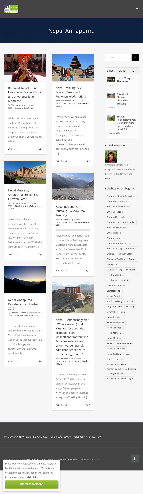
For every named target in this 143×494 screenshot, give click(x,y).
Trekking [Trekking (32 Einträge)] (119, 359)
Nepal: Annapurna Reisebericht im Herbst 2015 (23, 304)
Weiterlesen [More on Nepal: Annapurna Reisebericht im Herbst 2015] (13, 361)
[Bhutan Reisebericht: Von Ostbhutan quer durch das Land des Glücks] (111, 117)
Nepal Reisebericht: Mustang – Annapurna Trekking (70, 211)
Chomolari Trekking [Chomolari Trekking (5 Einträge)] (116, 259)
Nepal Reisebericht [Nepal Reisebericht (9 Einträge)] (116, 348)
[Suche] (135, 57)
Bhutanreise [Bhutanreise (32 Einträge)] (129, 222)
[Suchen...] (118, 57)
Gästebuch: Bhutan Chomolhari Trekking (123, 99)
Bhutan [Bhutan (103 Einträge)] (110, 196)
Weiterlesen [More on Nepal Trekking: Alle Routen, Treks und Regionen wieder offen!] (61, 161)
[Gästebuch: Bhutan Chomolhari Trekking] (111, 95)
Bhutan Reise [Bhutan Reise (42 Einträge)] (113, 222)
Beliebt (110, 70)
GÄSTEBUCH (64, 436)
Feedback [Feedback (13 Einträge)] (130, 269)
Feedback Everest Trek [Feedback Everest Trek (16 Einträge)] (117, 280)
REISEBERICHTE (82, 436)
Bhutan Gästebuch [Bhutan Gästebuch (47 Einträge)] (116, 217)
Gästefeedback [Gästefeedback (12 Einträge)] (114, 290)
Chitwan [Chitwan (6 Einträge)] (111, 253)
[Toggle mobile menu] (137, 9)
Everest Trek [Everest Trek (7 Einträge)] (112, 264)
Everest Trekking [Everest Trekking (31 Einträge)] (115, 269)
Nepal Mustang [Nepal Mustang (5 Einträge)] (114, 338)
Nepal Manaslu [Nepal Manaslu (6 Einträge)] (114, 332)
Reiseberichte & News (23, 108)
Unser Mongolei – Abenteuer (126, 80)
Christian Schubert (66, 100)
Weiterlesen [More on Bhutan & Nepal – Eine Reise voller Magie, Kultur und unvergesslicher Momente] (13, 149)
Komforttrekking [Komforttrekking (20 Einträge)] (114, 301)
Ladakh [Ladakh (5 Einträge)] (129, 301)
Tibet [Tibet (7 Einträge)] (109, 359)
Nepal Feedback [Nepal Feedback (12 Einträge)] (114, 327)
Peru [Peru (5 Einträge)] (127, 354)
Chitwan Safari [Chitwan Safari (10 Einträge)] (125, 253)
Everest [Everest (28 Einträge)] (132, 259)
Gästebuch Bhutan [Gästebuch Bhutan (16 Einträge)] (116, 285)
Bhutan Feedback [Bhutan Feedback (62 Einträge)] (115, 211)
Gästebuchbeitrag (18, 105)
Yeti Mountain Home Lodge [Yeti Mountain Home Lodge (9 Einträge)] (120, 378)
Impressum (64, 459)
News (74, 103)
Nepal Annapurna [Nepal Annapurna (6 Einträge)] (115, 322)
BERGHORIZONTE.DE (44, 436)
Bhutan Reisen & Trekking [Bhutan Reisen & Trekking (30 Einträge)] (119, 243)
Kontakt (73, 459)
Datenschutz (52, 459)
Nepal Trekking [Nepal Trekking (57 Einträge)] (114, 354)
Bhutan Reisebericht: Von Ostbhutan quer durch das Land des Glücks (126, 123)
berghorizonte (32, 459)
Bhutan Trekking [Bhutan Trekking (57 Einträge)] (115, 248)
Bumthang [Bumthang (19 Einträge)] (131, 248)
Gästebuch (66, 103)
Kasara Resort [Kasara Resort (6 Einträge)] (113, 296)
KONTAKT (97, 436)
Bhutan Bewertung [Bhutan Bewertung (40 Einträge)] (126, 196)
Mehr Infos (32, 477)
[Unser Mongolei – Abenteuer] (111, 78)
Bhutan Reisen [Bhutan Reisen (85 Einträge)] (114, 232)
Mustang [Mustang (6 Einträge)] (130, 306)
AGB (43, 459)
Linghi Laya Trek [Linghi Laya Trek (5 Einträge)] (114, 306)
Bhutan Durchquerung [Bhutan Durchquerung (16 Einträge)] (118, 201)
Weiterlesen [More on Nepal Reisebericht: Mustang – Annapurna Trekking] (61, 270)
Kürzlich (121, 70)
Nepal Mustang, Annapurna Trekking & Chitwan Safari (23, 194)
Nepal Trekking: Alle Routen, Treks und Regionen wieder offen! (71, 92)
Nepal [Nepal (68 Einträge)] (122, 312)
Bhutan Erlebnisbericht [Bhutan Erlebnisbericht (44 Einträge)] (118, 206)
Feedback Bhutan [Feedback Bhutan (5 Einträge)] (115, 275)
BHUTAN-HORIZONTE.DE (17, 436)
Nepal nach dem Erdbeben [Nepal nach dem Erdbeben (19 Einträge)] (120, 343)
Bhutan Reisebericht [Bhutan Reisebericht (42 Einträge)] (116, 227)
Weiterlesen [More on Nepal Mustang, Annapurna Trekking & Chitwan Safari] (13, 254)
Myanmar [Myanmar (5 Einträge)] (111, 312)
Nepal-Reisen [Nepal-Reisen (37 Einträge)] (113, 317)
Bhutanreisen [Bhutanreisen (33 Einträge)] (113, 238)
